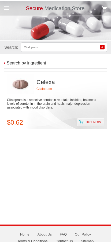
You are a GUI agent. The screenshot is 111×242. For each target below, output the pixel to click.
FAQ (63, 234)
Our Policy (83, 234)
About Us (45, 234)
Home (24, 234)
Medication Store (55, 8)
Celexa (45, 82)
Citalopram (44, 89)
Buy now (93, 122)
